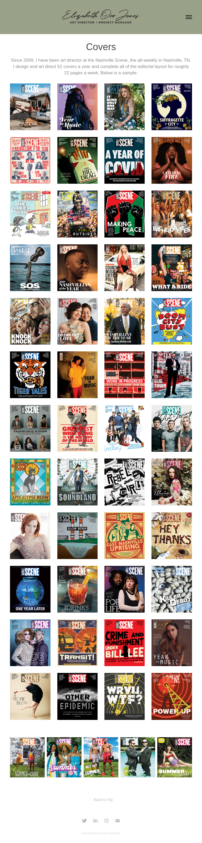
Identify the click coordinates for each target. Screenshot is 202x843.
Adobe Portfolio (109, 833)
